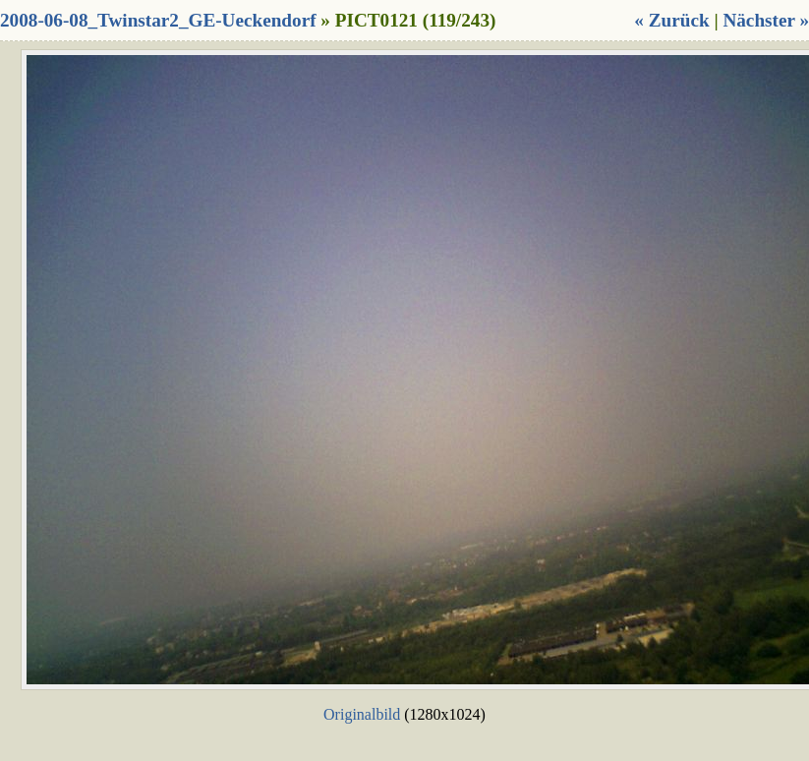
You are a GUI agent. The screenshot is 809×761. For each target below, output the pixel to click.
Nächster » (765, 20)
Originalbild (361, 714)
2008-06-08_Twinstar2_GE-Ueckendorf (158, 20)
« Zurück (671, 20)
